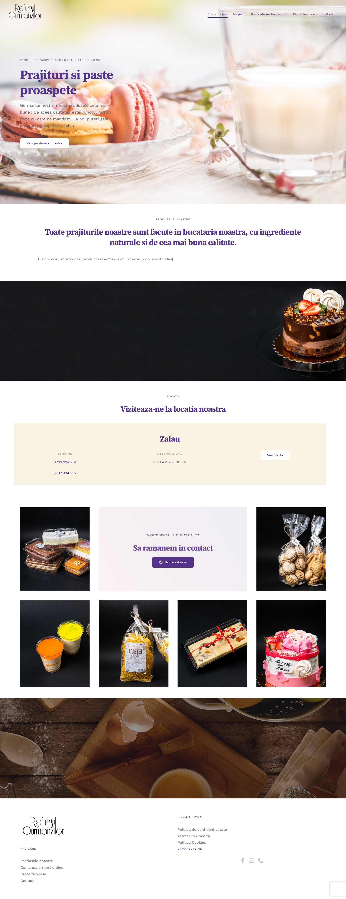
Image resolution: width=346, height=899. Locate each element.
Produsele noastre (36, 861)
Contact (27, 881)
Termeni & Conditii (194, 836)
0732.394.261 (65, 462)
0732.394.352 (64, 473)
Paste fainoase (33, 874)
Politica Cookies (192, 842)
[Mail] (251, 860)
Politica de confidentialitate (202, 829)
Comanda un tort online (41, 867)
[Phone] (260, 860)
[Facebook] (242, 860)
